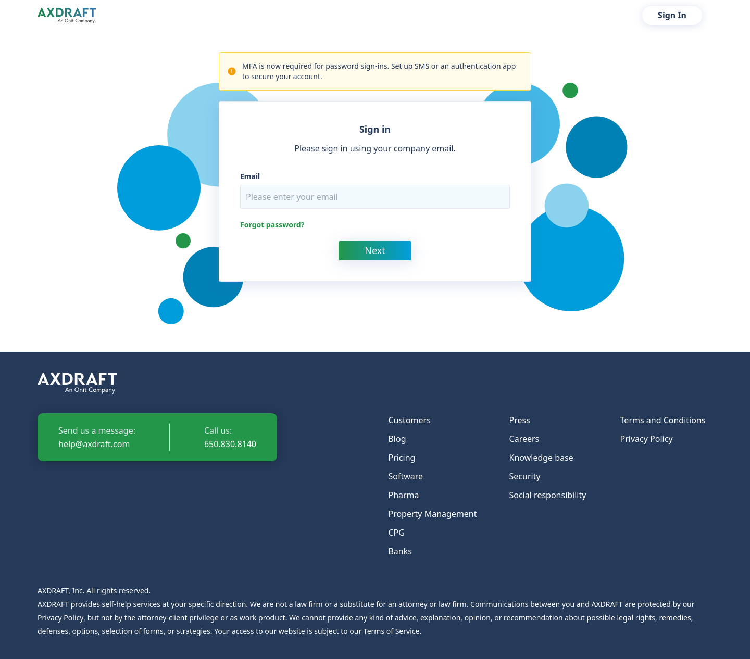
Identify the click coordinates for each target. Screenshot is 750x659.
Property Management (432, 513)
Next (375, 250)
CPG (396, 532)
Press (519, 420)
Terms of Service (392, 631)
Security (525, 476)
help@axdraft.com (94, 444)
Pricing (401, 457)
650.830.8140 (230, 444)
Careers (524, 439)
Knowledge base (541, 457)
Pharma (403, 495)
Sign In (672, 15)
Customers (409, 420)
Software (405, 476)
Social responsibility (547, 495)
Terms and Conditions (663, 420)
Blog (397, 439)
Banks (399, 551)
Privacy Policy (646, 439)
